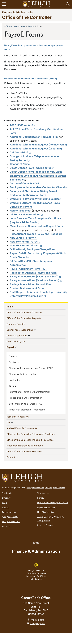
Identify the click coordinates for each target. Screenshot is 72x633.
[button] (67, 4)
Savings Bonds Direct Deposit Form (31, 284)
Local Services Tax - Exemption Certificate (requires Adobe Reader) (35, 220)
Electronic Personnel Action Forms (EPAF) (30, 78)
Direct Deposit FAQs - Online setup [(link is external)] (32, 168)
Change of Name (20, 164)
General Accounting (16, 335)
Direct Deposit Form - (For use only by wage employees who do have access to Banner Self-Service (38, 175)
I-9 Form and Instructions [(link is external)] (26, 214)
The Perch (6, 493)
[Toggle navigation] (4, 4)
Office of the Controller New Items (29, 451)
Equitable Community (47, 507)
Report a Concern (45, 525)
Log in (36, 542)
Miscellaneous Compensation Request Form (36, 226)
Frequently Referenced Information (29, 445)
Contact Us (16, 457)
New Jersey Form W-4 (23, 237)
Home (14, 306)
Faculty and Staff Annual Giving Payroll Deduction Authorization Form (33, 193)
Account (6, 526)
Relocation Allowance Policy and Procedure (36, 234)
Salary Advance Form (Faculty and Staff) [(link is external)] (35, 276)
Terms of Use (59, 487)
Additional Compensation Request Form (34, 137)
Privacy (48, 487)
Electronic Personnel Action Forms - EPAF (31, 368)
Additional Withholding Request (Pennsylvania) (38, 144)
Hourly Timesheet (21, 210)
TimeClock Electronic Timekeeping (27, 409)
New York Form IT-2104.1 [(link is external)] (26, 245)
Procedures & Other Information (25, 397)
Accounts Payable (15, 324)
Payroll (31, 26)
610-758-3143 (37, 620)
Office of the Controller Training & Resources (34, 439)
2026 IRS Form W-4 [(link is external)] (23, 125)
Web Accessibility (10, 517)
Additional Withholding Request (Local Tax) (36, 148)
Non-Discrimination (45, 512)
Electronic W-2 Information (23, 374)
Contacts (14, 362)
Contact (5, 507)
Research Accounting (22, 416)
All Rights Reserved (35, 487)
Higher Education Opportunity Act (52, 502)
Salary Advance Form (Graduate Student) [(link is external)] (36, 280)
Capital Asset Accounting (19, 329)
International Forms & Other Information (29, 391)
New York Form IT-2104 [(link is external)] (25, 241)
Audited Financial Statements (26, 428)
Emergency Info (9, 512)
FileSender (14, 380)
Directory (6, 498)
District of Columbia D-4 (24, 183)
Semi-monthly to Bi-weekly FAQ (25, 403)
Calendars (14, 356)
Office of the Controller (27, 17)
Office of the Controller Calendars (28, 312)
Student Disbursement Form (27, 288)
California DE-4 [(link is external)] (20, 152)
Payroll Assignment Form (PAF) (28, 269)
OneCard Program (20, 341)
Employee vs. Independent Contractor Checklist (39, 187)
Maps (4, 502)
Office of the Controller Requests (28, 318)
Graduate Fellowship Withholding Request (35, 199)
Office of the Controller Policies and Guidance (35, 434)
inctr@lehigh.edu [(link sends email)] (37, 623)
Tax (8, 422)
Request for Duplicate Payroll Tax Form (33, 272)
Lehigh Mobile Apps (11, 521)
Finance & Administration (18, 12)
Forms (12, 385)
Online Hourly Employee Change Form (32, 249)
